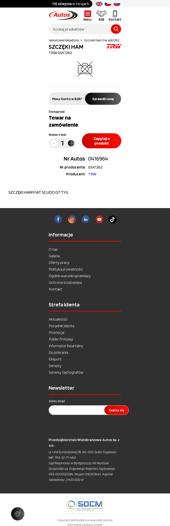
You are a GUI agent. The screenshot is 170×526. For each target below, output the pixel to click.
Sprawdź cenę (103, 99)
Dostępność (57, 111)
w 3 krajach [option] (70, 4)
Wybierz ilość (57, 134)
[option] (85, 506)
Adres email (57, 401)
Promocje (56, 332)
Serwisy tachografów (66, 372)
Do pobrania (58, 352)
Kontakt (55, 289)
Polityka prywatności (66, 269)
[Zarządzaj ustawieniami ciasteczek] (17, 513)
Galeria (54, 255)
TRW (92, 174)
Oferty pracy (59, 262)
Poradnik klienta (61, 325)
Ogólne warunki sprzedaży (70, 275)
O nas (53, 249)
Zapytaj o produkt (102, 140)
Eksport (55, 359)
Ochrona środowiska (65, 282)
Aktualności (58, 319)
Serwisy (55, 365)
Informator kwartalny (66, 345)
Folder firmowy (61, 339)
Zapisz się (116, 410)
